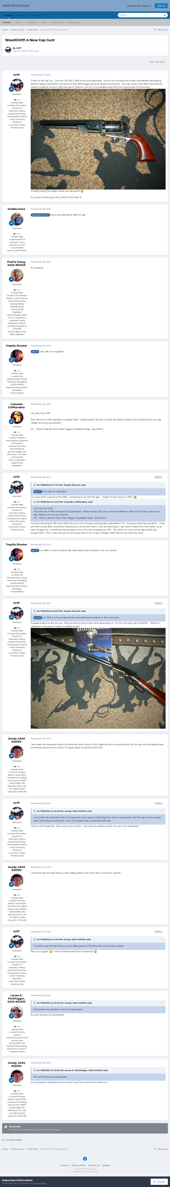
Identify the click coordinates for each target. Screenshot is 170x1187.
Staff (44, 22)
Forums (7, 22)
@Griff (35, 352)
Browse (8, 16)
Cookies (106, 1165)
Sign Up (161, 6)
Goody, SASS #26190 (16, 740)
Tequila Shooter (16, 345)
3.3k (17, 371)
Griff (18, 48)
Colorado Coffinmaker (16, 406)
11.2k (17, 432)
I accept (159, 1181)
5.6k (17, 766)
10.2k (17, 290)
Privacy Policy (79, 1165)
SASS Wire (33, 51)
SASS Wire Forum (15, 6)
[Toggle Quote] (35, 485)
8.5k (17, 100)
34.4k (17, 234)
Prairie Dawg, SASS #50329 (16, 263)
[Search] (133, 15)
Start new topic (157, 61)
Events (19, 22)
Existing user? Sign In (139, 6)
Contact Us (93, 1165)
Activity (21, 15)
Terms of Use (40, 1183)
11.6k (17, 1026)
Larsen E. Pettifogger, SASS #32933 (16, 998)
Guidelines (32, 22)
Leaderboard (74, 22)
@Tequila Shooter (40, 215)
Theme (64, 1165)
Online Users (57, 22)
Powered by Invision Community (85, 1171)
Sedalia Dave (16, 209)
